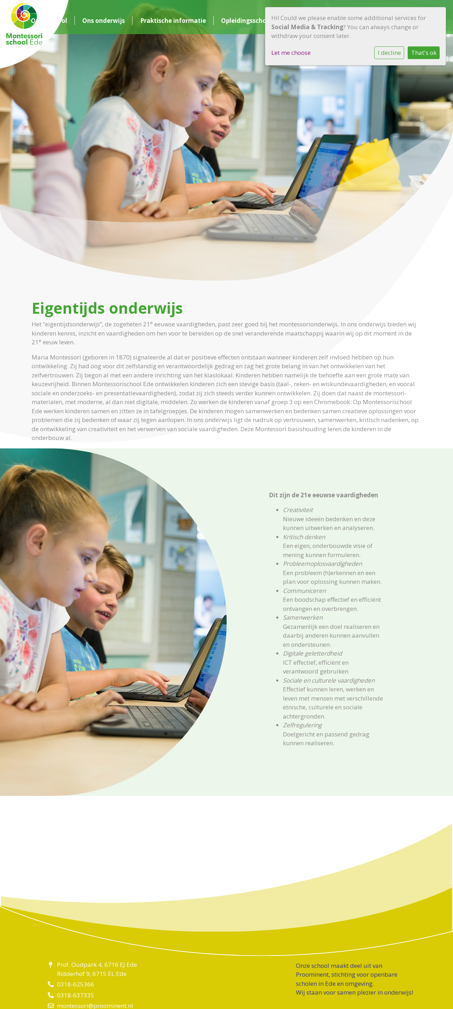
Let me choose (291, 53)
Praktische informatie (173, 21)
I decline (389, 53)
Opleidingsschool (246, 21)
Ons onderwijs (103, 21)
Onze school (49, 21)
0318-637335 (75, 995)
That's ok (423, 53)
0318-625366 (75, 984)
